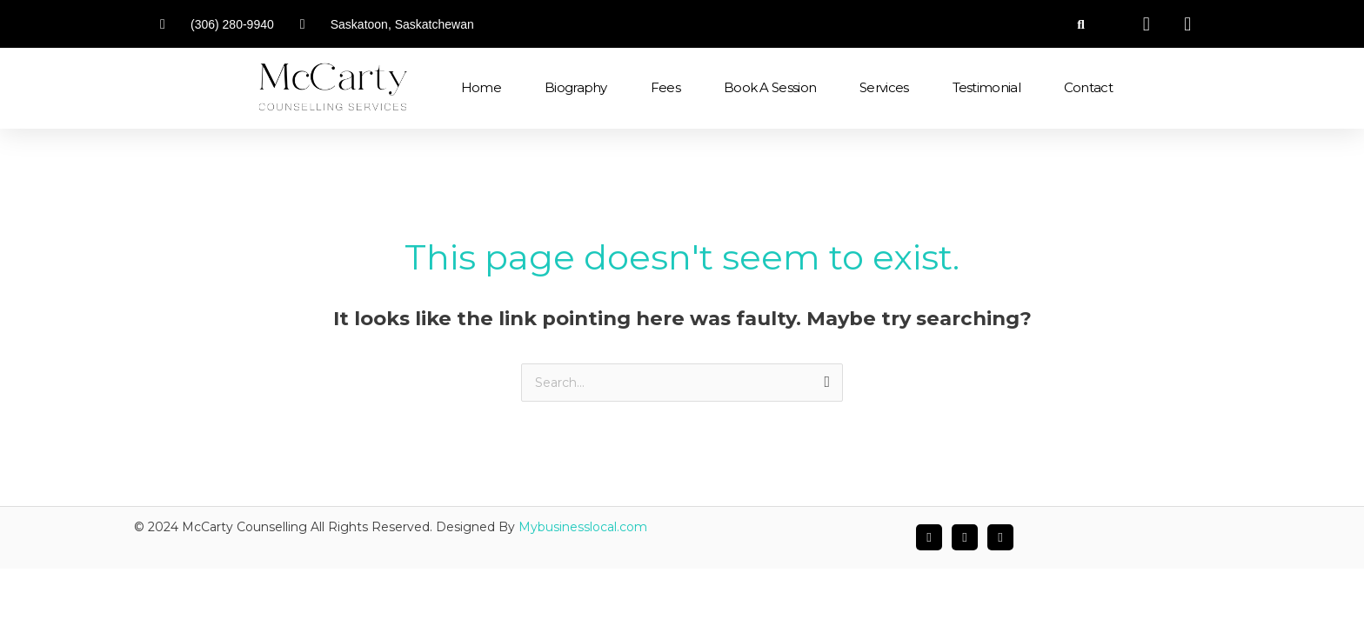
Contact (1088, 87)
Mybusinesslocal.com (582, 528)
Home (481, 87)
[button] (1080, 23)
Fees (665, 87)
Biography (576, 87)
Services (883, 87)
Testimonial (986, 87)
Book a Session (770, 87)
